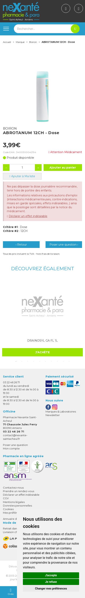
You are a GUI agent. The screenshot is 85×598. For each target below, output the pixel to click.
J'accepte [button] (51, 575)
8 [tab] (57, 362)
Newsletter (53, 415)
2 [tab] (22, 362)
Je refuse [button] (51, 581)
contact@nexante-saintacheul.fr (15, 436)
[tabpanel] (42, 317)
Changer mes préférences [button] (51, 588)
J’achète (42, 352)
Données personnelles (17, 505)
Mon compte (11, 448)
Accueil (7, 41)
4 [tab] (34, 362)
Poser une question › (64, 244)
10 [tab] (69, 362)
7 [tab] (51, 362)
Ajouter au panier (63, 167)
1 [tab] (16, 362)
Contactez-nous (13, 487)
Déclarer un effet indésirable (28, 216)
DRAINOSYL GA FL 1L (42, 340)
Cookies (8, 509)
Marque (20, 41)
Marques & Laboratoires (61, 411)
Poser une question (15, 444)
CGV (6, 498)
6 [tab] (46, 362)
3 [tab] (28, 362)
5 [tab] (40, 362)
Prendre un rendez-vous (18, 491)
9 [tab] (63, 362)
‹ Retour (21, 244)
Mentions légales (14, 502)
